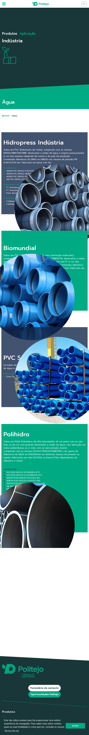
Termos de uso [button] (11, 730)
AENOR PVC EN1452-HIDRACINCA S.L (37, 173)
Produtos (9, 34)
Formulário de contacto (44, 688)
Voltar (9, 116)
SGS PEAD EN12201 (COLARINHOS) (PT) (38, 477)
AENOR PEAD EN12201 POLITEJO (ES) (37, 478)
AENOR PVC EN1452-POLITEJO (36, 172)
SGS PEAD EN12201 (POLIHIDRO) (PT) (37, 476)
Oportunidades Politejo (45, 694)
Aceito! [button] (75, 726)
